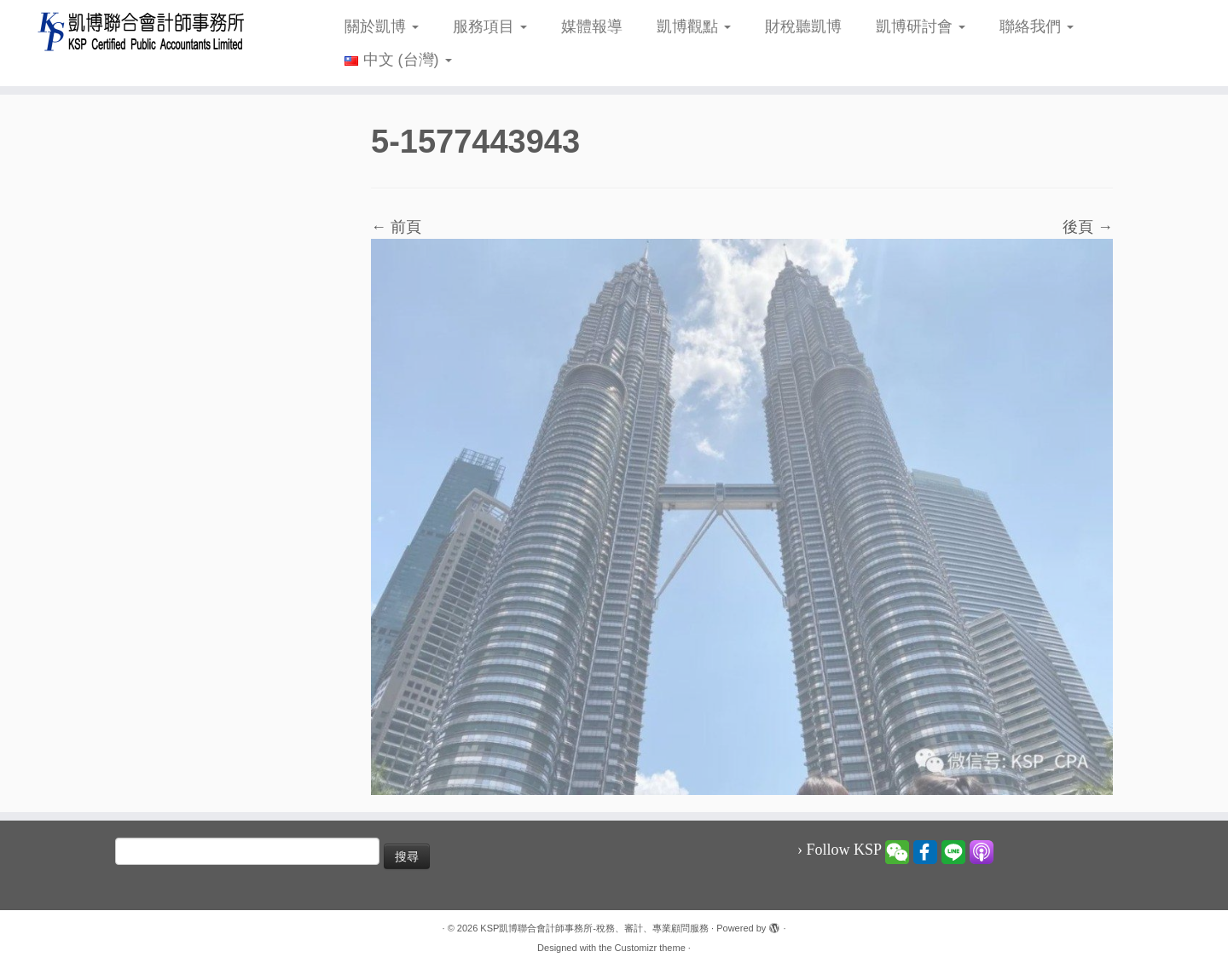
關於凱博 (382, 26)
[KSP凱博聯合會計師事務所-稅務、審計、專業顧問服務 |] (141, 31)
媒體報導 (592, 26)
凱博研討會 (920, 26)
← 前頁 (396, 226)
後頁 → (1088, 226)
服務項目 (490, 26)
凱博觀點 (694, 26)
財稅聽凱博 (803, 26)
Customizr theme (650, 948)
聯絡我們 (1036, 26)
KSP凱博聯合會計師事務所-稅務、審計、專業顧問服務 (594, 928)
